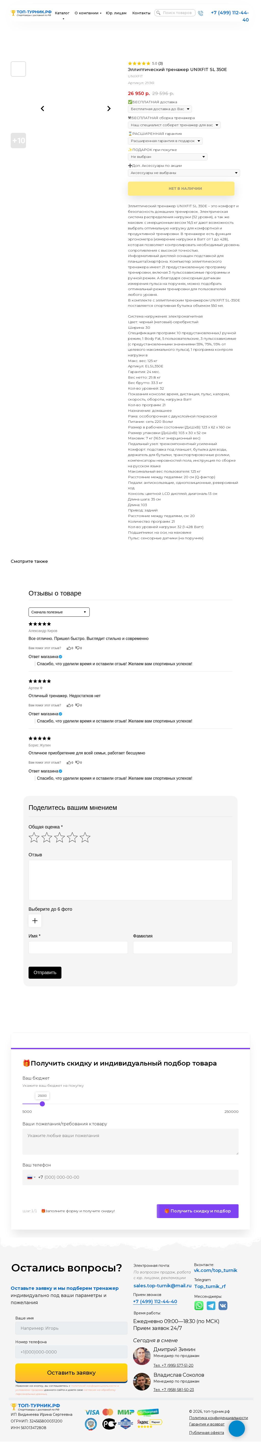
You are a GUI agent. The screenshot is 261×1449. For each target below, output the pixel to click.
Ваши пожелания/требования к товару (64, 1124)
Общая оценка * (46, 826)
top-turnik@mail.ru (169, 1293)
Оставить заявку (71, 1380)
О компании (86, 13)
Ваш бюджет (35, 1078)
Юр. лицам (116, 13)
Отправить (45, 972)
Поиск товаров (177, 12)
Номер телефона (31, 1349)
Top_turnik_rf (210, 1294)
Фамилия (142, 936)
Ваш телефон (36, 1165)
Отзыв (35, 854)
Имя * (35, 936)
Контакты (141, 13)
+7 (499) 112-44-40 (155, 1309)
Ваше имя (24, 1325)
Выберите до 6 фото (50, 909)
